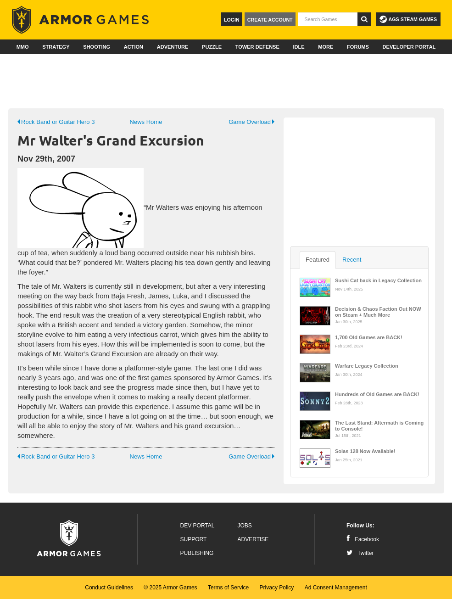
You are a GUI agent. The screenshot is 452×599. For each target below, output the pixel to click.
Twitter (360, 553)
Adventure (173, 47)
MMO (23, 47)
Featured (317, 259)
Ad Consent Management (336, 587)
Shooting (96, 47)
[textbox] (327, 19)
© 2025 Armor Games (170, 587)
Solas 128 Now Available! (365, 451)
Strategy (55, 47)
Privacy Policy (277, 587)
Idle (298, 47)
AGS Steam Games (408, 19)
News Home (146, 121)
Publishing (197, 553)
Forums (358, 47)
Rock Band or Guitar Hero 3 (56, 121)
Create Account (270, 19)
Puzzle (212, 47)
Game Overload (251, 121)
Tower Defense (257, 47)
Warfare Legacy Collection (366, 366)
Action (133, 47)
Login (232, 19)
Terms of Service (228, 587)
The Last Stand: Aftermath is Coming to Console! (379, 425)
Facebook (362, 539)
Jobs (245, 525)
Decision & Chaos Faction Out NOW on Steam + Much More (378, 311)
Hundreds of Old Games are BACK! (377, 394)
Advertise (253, 539)
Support (193, 539)
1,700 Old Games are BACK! (368, 337)
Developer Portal (409, 47)
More (325, 47)
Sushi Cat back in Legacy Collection (378, 280)
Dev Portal (197, 525)
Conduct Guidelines (109, 587)
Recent (351, 259)
